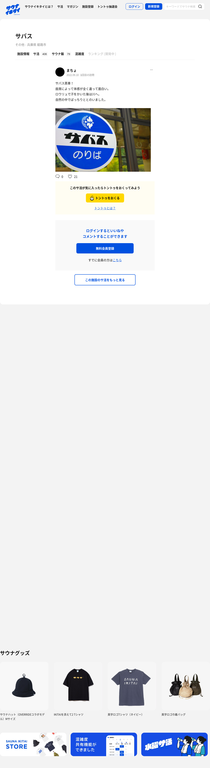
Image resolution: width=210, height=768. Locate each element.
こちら (117, 260)
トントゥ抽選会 (107, 6)
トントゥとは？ (105, 208)
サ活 (60, 6)
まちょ (71, 70)
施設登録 (88, 6)
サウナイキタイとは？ (39, 6)
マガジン (72, 6)
